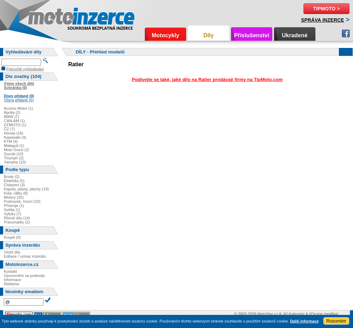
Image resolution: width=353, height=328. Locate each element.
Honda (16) (13, 133)
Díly (208, 35)
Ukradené (295, 35)
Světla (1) (12, 210)
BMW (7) (11, 117)
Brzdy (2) (11, 177)
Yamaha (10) (15, 162)
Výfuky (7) (12, 214)
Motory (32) (13, 197)
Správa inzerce (322, 20)
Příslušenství (251, 35)
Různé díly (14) (17, 218)
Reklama (11, 284)
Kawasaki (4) (15, 137)
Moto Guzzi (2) (16, 150)
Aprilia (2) (12, 112)
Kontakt (10, 271)
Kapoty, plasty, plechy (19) (26, 189)
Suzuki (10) (13, 154)
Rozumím (336, 321)
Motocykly (165, 35)
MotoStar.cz (268, 314)
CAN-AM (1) (14, 121)
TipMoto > (326, 8)
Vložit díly (12, 252)
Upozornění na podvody (24, 276)
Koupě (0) (12, 237)
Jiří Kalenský (293, 314)
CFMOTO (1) (15, 125)
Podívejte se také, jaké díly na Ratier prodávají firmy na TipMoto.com (207, 79)
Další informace (304, 321)
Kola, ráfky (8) (16, 193)
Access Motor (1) (18, 108)
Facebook (346, 33)
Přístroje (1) (14, 205)
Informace (12, 280)
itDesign (316, 314)
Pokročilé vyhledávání (25, 69)
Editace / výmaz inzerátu (25, 256)
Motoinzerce (42, 17)
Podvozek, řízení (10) (22, 201)
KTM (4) (11, 141)
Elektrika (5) (14, 181)
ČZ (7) (9, 129)
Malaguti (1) (14, 145)
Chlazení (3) (14, 185)
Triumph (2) (13, 158)
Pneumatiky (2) (17, 222)
